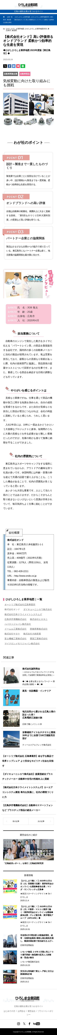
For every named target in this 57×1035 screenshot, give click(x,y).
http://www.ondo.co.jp (25, 576)
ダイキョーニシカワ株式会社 (37, 609)
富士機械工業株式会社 (16, 638)
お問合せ (21, 1011)
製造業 (14, 30)
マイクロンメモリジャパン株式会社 (22, 643)
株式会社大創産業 (32, 634)
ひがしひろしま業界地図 (15, 29)
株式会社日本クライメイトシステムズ (23, 614)
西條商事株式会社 (39, 629)
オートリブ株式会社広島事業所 (20, 604)
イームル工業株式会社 (16, 629)
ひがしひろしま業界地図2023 (36, 29)
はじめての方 (9, 1011)
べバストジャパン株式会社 (18, 624)
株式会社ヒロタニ (39, 619)
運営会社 (31, 1011)
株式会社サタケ (12, 634)
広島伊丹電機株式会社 (16, 619)
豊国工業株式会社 (39, 638)
